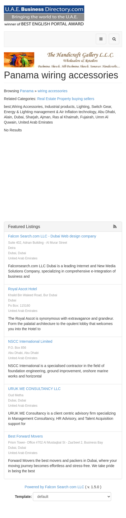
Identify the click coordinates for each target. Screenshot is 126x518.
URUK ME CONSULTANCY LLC (34, 389)
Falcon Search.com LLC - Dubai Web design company (52, 236)
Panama (26, 91)
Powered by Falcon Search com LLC (54, 487)
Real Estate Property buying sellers (65, 99)
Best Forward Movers (25, 436)
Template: (23, 496)
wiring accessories (52, 91)
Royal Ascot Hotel (22, 289)
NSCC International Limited (30, 341)
